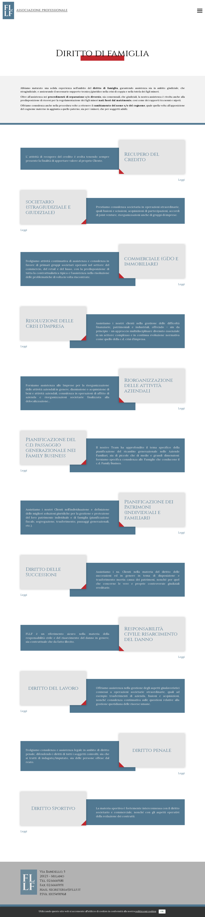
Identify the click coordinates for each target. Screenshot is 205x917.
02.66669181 (55, 881)
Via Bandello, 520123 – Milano (52, 874)
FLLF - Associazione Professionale (36, 10)
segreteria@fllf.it (65, 890)
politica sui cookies (145, 911)
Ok (162, 911)
